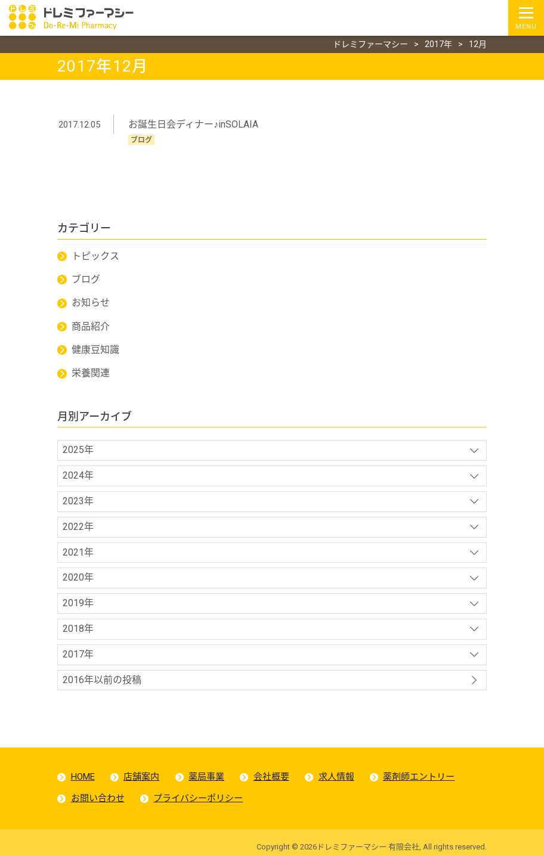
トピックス (95, 256)
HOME (83, 776)
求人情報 (336, 776)
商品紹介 (91, 326)
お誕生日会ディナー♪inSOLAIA (193, 124)
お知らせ (91, 302)
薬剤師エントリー (419, 776)
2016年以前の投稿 (102, 680)
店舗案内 (141, 776)
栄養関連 (91, 373)
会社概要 (271, 776)
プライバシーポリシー (198, 798)
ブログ (86, 279)
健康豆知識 (95, 349)
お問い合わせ (98, 798)
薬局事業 (206, 776)
